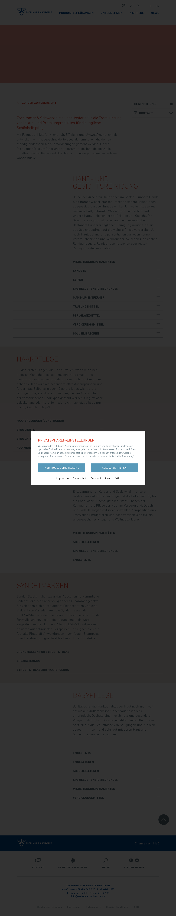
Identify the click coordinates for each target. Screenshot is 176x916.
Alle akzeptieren (114, 467)
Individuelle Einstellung (61, 467)
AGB (117, 478)
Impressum (63, 478)
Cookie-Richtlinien (101, 478)
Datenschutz (80, 478)
